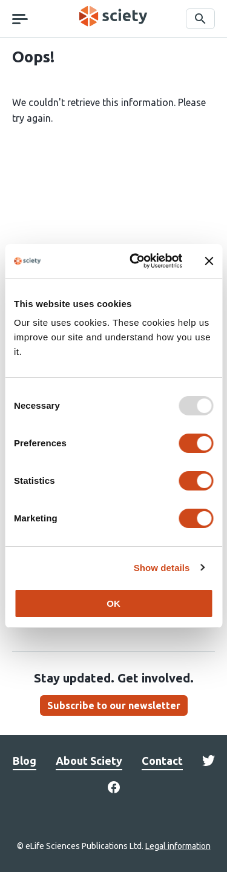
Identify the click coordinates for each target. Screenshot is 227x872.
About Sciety (89, 761)
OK (113, 603)
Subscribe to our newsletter (113, 705)
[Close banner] (209, 261)
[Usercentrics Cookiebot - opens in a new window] (135, 261)
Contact (162, 761)
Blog (24, 761)
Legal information (178, 846)
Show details (162, 568)
